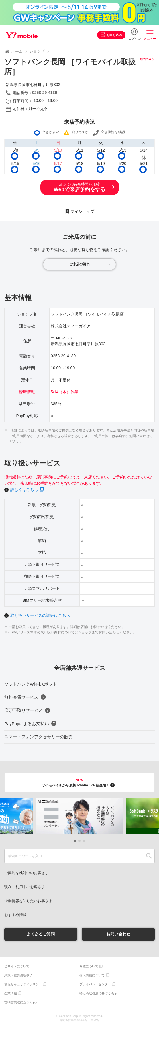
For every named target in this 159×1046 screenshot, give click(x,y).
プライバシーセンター (95, 984)
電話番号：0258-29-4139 (34, 92)
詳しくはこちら (24, 489)
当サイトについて (16, 966)
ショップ (37, 51)
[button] (75, 841)
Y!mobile (21, 35)
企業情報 (10, 993)
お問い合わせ (118, 934)
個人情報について (92, 975)
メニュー (150, 38)
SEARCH (149, 856)
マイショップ (82, 211)
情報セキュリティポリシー (23, 984)
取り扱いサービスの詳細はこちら (40, 615)
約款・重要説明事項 (18, 975)
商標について (89, 966)
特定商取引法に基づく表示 (98, 993)
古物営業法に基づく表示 (21, 1002)
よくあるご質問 (41, 934)
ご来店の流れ (79, 264)
